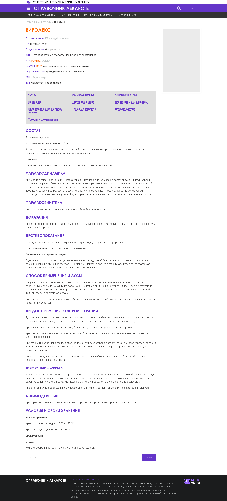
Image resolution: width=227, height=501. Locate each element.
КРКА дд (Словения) (57, 38)
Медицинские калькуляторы (97, 15)
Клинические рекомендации (42, 15)
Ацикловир (44, 22)
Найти (148, 457)
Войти (192, 8)
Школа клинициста (126, 15)
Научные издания (70, 15)
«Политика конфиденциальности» (86, 480)
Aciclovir (47, 60)
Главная (30, 22)
